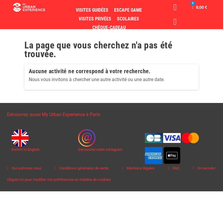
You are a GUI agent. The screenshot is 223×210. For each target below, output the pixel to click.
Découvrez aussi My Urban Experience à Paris (53, 114)
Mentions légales (140, 168)
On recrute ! (206, 168)
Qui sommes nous (26, 168)
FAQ (175, 168)
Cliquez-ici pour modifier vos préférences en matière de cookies (59, 179)
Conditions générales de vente (83, 168)
